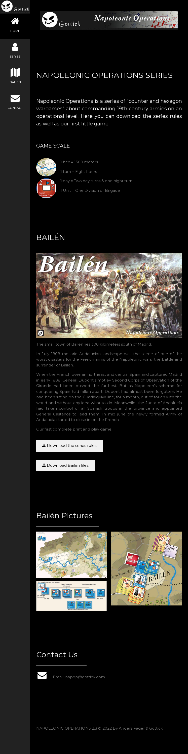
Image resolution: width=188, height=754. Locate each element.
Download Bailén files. (65, 465)
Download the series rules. (69, 445)
